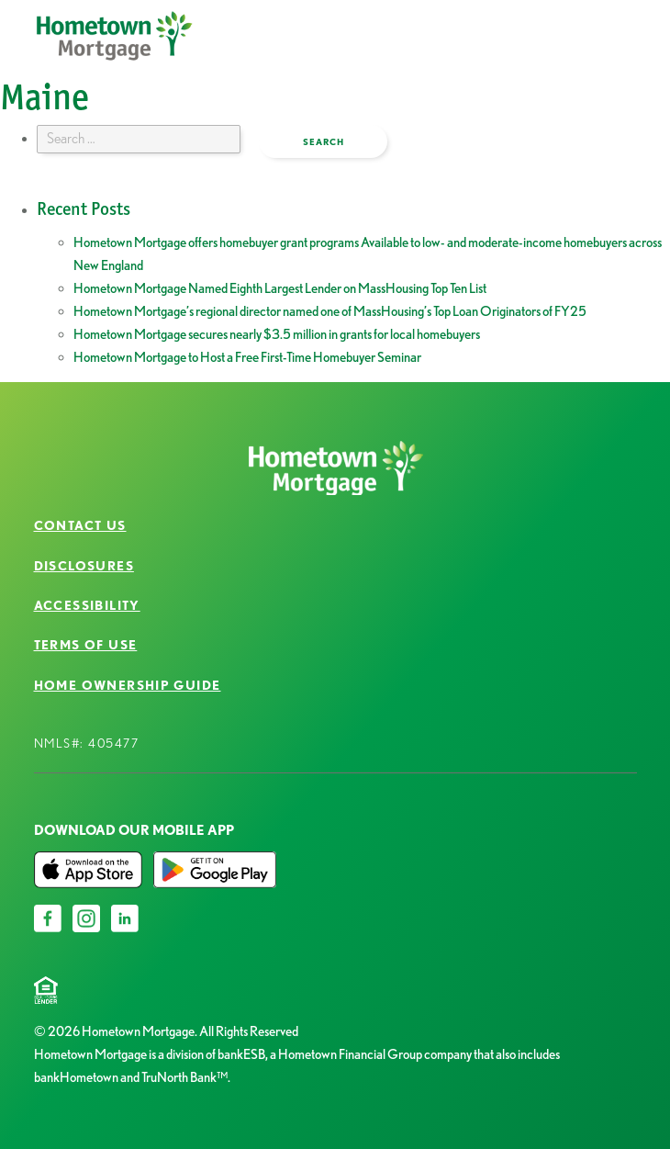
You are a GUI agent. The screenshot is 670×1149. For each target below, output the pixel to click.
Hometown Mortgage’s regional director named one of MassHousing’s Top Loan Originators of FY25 (329, 311)
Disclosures (84, 565)
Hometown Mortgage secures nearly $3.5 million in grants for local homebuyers (276, 334)
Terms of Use (86, 644)
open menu (573, 50)
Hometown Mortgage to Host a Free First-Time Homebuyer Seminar (247, 357)
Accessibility (87, 605)
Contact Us (80, 525)
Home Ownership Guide (127, 685)
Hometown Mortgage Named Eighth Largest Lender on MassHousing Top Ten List (279, 288)
